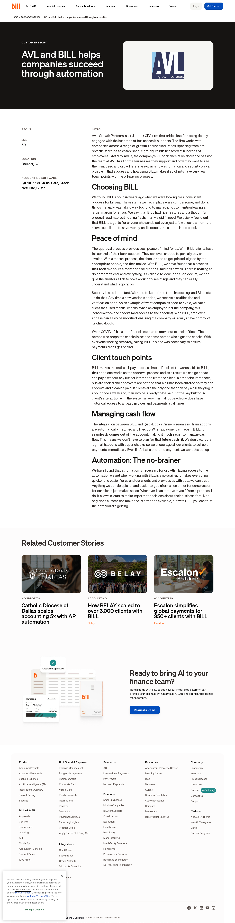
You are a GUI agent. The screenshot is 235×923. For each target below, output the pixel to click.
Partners (196, 811)
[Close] (62, 876)
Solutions (109, 794)
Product (24, 762)
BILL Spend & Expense (73, 762)
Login (196, 6)
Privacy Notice (23, 893)
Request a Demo (145, 710)
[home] (17, 6)
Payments (109, 762)
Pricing (172, 5)
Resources (151, 762)
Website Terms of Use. (39, 896)
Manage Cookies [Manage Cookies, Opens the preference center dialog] (34, 910)
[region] (34, 895)
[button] (32, 6)
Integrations (66, 844)
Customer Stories (30, 17)
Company (197, 762)
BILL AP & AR (27, 810)
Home (15, 17)
